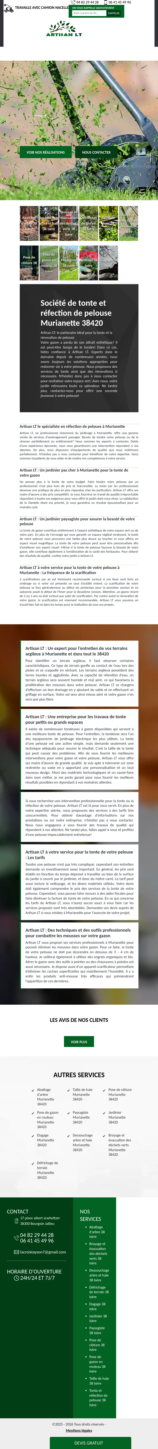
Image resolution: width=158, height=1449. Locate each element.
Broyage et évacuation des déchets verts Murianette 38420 (119, 1145)
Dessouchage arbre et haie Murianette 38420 (83, 1142)
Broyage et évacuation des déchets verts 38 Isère (98, 1253)
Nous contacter (96, 152)
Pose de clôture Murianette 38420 (120, 1094)
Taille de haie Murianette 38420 (83, 1094)
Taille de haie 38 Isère (99, 1381)
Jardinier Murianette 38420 (116, 1117)
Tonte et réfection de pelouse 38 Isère (98, 1397)
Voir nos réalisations (46, 152)
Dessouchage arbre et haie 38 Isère (99, 1275)
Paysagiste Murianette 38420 (81, 1117)
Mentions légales (79, 1430)
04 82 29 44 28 (85, 2)
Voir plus (79, 1042)
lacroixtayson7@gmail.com (43, 1252)
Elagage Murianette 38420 (45, 1140)
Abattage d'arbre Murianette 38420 (45, 1096)
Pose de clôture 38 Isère (97, 1345)
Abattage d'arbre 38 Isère (97, 1232)
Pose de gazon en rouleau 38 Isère (97, 1364)
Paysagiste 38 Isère (97, 1330)
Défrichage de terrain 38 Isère (99, 1292)
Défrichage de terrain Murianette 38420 (47, 1170)
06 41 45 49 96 (117, 2)
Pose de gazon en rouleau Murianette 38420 (48, 1119)
